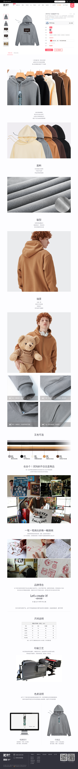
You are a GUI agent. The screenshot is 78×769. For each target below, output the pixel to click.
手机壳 (27, 5)
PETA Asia (51, 19)
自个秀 (54, 5)
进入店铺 (71, 23)
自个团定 (59, 5)
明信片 (34, 5)
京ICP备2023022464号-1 (7, 766)
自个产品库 (65, 5)
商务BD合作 (33, 760)
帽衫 (23, 5)
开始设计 (72, 5)
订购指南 (38, 757)
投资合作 (32, 757)
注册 (73, 1)
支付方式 (38, 758)
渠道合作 (32, 758)
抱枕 (43, 5)
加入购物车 (58, 50)
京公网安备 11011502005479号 (20, 766)
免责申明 (50, 754)
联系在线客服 (18, 757)
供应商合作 (33, 761)
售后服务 (38, 761)
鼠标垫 (47, 5)
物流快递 (38, 760)
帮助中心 (39, 754)
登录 (70, 1)
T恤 (13, 5)
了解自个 (32, 754)
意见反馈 (44, 754)
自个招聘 (32, 763)
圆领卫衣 (18, 5)
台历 (39, 5)
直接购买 (49, 50)
